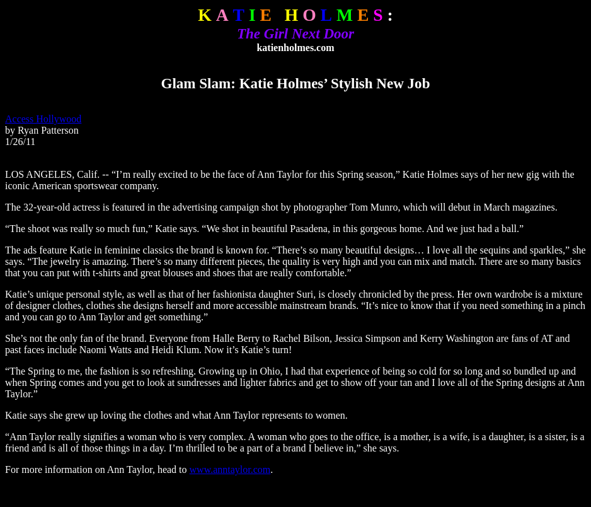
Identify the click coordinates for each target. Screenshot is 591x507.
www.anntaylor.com (230, 469)
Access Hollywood (43, 119)
